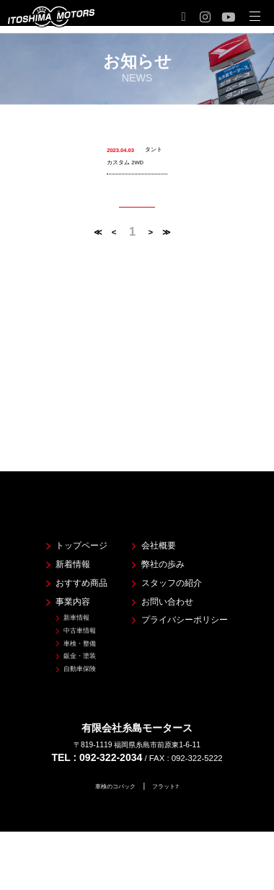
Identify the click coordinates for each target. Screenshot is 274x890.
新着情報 (55, 538)
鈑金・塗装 (64, 651)
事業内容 (55, 583)
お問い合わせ (165, 583)
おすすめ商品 (66, 560)
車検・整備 (64, 636)
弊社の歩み (159, 538)
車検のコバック (112, 787)
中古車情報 (64, 619)
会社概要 (154, 516)
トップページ (66, 516)
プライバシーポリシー (186, 604)
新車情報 (60, 602)
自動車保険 (64, 668)
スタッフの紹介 (170, 560)
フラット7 (170, 787)
